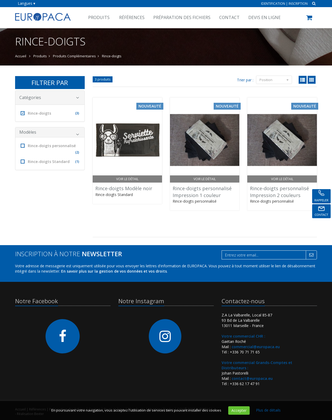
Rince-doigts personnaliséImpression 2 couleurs (279, 191)
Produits (99, 17)
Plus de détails (268, 410)
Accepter (238, 410)
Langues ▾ (26, 3)
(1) (77, 161)
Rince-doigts (50, 113)
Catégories (49, 97)
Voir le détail (127, 179)
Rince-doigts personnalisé (50, 149)
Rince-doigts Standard (50, 161)
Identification (273, 3)
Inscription (298, 3)
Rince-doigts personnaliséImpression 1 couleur (202, 191)
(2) (77, 152)
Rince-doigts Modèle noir (123, 188)
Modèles (49, 133)
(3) (77, 113)
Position (274, 79)
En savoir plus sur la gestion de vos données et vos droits (114, 271)
